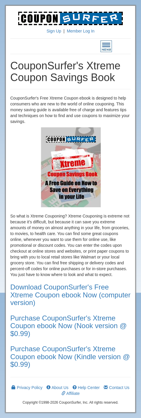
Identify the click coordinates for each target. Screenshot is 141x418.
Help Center (86, 387)
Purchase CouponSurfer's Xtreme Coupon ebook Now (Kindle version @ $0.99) (70, 356)
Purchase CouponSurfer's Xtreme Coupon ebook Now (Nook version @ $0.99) (68, 326)
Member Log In (80, 31)
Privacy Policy (26, 387)
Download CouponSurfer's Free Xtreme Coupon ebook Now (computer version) (70, 294)
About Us (57, 387)
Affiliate (70, 393)
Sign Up (53, 31)
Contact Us (116, 387)
